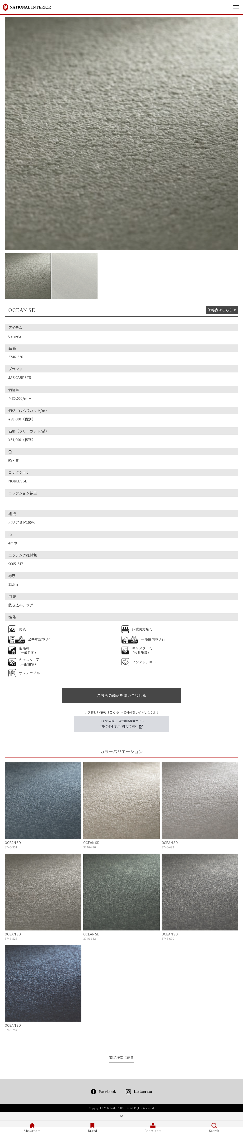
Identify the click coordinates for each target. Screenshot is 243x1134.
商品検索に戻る (121, 1057)
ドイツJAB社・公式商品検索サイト (121, 724)
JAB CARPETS (19, 377)
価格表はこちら (222, 309)
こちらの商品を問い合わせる (121, 695)
